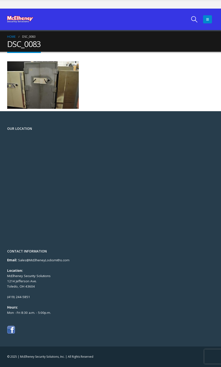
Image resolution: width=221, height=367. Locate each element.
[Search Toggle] (194, 19)
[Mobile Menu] (207, 19)
